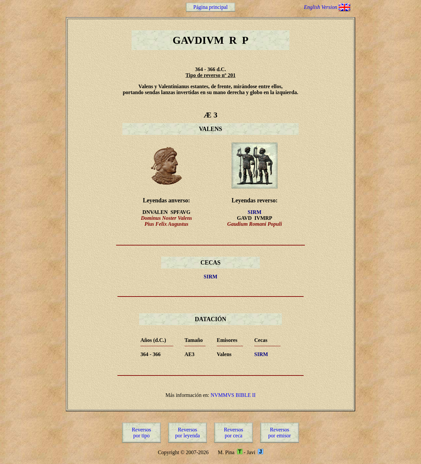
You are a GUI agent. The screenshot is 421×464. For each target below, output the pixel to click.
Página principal (210, 7)
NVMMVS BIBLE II (233, 395)
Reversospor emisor (279, 432)
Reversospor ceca (233, 432)
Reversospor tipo (141, 432)
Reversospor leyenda (187, 432)
